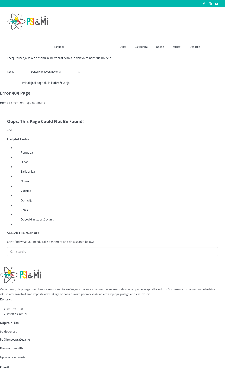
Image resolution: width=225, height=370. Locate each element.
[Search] (11, 251)
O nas (24, 162)
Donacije (26, 200)
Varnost (26, 191)
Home (4, 103)
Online (25, 181)
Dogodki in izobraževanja (37, 219)
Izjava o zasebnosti (12, 357)
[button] (79, 70)
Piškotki (5, 367)
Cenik (24, 210)
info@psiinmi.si (17, 314)
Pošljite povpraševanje (15, 339)
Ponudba (27, 152)
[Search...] (112, 251)
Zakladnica (28, 171)
